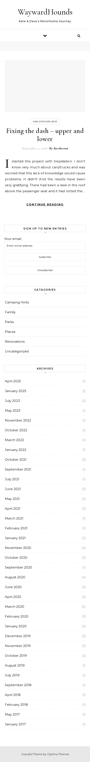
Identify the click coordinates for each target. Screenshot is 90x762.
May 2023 (12, 410)
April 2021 (12, 509)
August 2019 (15, 665)
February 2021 (16, 528)
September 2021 (18, 469)
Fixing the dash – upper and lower (45, 135)
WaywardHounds (45, 12)
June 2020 (13, 587)
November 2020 (18, 548)
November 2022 (18, 420)
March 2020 (14, 607)
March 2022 (14, 440)
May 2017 (12, 714)
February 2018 (16, 705)
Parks (9, 322)
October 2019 (16, 656)
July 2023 (12, 401)
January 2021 (15, 538)
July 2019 (12, 675)
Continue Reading (45, 204)
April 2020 (13, 597)
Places (10, 332)
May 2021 (12, 499)
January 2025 (15, 391)
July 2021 (12, 479)
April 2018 (13, 695)
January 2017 (15, 724)
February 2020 (16, 616)
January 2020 (16, 626)
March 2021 (14, 518)
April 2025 (13, 381)
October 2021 (16, 459)
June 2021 (13, 489)
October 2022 (16, 430)
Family (10, 312)
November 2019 (18, 646)
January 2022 (15, 450)
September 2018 (18, 685)
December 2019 (18, 636)
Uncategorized (45, 121)
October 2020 (16, 558)
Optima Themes (58, 754)
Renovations (15, 341)
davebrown (60, 148)
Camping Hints (17, 302)
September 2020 (18, 567)
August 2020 (15, 577)
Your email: (13, 239)
